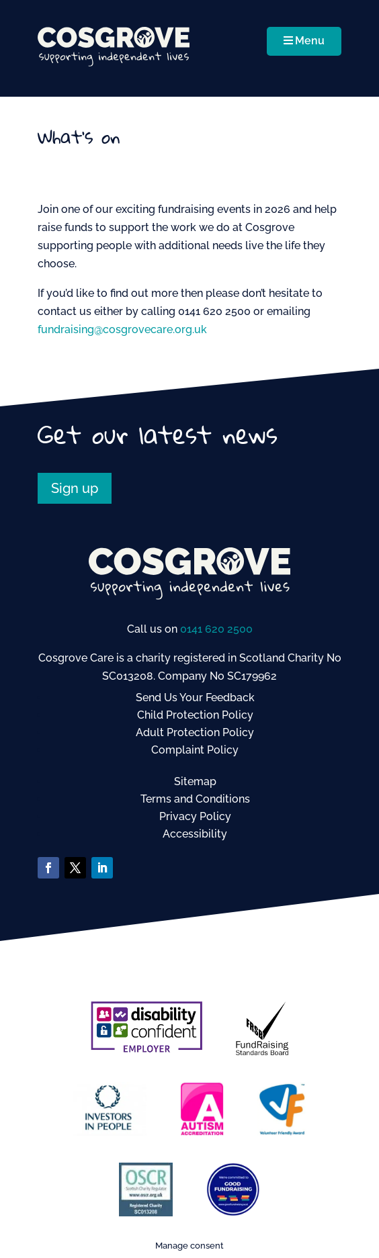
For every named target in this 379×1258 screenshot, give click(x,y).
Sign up (74, 488)
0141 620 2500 (216, 629)
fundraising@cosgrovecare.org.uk (122, 329)
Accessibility (195, 833)
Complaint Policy (195, 750)
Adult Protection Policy (195, 732)
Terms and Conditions (195, 799)
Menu (304, 40)
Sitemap (195, 781)
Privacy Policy (195, 816)
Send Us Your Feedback (195, 697)
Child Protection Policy (195, 715)
